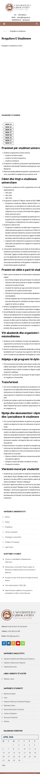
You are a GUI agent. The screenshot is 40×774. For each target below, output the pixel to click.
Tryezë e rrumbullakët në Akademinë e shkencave (18, 560)
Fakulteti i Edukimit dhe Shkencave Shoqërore (19, 659)
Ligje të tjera (9, 547)
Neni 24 (8, 124)
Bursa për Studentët (11, 717)
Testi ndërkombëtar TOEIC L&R (15, 585)
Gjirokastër (26, 20)
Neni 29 (8, 138)
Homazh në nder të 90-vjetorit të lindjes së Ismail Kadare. (21, 579)
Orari (5, 698)
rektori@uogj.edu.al (23, 17)
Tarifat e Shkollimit (10, 713)
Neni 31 (8, 140)
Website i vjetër (9, 679)
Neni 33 (8, 143)
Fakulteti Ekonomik (10, 667)
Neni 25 (8, 127)
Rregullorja (8, 527)
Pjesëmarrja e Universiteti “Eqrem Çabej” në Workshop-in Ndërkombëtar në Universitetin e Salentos (20, 569)
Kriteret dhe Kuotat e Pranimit (14, 709)
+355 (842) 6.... (23, 15)
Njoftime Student (10, 694)
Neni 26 (8, 130)
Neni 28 (8, 135)
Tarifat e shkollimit (11, 532)
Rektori (7, 517)
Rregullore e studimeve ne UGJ (12, 46)
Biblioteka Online (9, 705)
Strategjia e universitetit (13, 537)
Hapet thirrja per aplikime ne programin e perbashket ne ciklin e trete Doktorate (18, 592)
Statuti (7, 522)
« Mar (3, 765)
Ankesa (6, 721)
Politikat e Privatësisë (12, 542)
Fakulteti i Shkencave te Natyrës (14, 663)
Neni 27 (8, 132)
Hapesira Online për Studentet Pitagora (17, 701)
